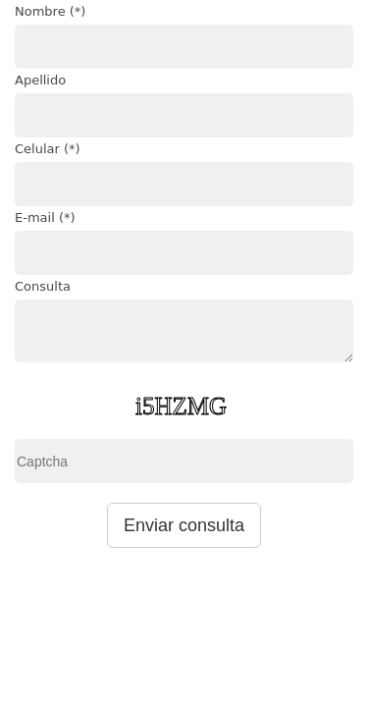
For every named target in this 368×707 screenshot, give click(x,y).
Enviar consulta (184, 525)
